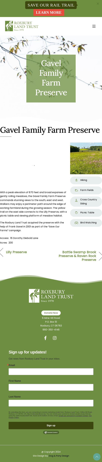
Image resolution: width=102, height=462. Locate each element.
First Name (15, 381)
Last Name (15, 397)
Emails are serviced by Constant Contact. (74, 416)
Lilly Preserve (16, 252)
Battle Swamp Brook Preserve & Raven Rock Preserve (75, 256)
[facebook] (46, 338)
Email (12, 365)
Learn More (49, 12)
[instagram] (55, 338)
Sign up (51, 425)
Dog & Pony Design (59, 455)
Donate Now (51, 312)
